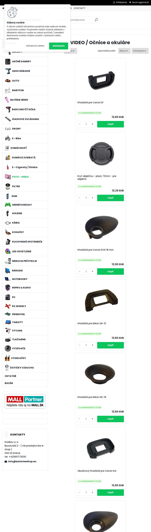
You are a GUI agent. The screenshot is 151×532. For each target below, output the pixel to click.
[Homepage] (3, 8)
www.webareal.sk (87, 529)
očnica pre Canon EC (100, 325)
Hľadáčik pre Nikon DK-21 (67, 178)
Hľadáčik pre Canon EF (67, 104)
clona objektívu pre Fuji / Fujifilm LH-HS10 (68, 401)
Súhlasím (59, 46)
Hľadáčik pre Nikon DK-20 (131, 252)
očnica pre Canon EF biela (83, 475)
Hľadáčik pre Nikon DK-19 (99, 178)
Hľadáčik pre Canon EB (67, 327)
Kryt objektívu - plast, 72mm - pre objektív (100, 104)
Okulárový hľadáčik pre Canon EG (131, 178)
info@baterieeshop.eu (22, 461)
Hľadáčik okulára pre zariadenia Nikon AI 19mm (68, 252)
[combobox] (124, 51)
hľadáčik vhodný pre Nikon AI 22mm (116, 475)
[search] (96, 21)
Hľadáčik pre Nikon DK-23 (99, 252)
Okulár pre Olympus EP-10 (131, 327)
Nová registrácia (140, 2)
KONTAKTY (79, 8)
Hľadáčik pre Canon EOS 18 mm (131, 104)
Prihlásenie (121, 2)
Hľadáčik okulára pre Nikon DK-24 (132, 401)
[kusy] (60, 124)
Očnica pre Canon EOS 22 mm (98, 401)
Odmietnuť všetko (35, 45)
